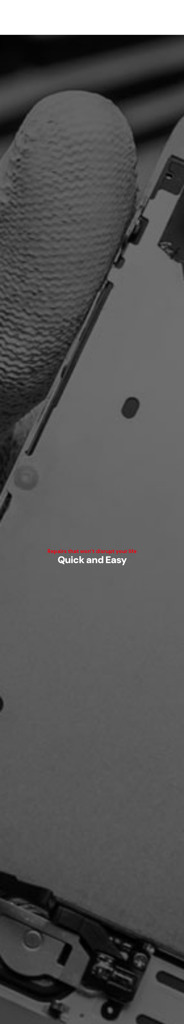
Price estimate (92, 572)
